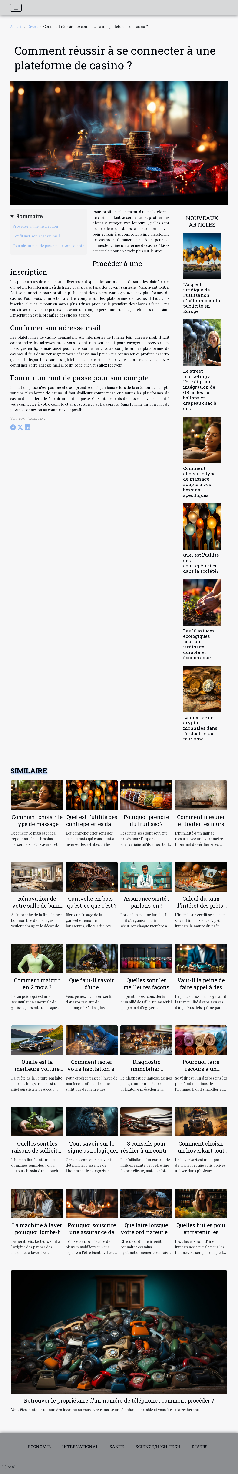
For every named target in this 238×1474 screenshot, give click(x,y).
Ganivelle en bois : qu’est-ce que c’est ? (91, 902)
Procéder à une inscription (35, 226)
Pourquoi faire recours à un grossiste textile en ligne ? (200, 1072)
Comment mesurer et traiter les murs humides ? (201, 823)
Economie (39, 1446)
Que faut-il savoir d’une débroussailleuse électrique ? (91, 991)
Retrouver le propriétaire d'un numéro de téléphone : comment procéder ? (119, 1400)
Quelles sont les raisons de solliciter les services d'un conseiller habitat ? (37, 1154)
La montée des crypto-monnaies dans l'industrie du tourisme (200, 728)
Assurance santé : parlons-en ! (146, 902)
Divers (32, 26)
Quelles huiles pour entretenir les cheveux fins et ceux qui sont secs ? (201, 1236)
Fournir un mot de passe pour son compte (48, 245)
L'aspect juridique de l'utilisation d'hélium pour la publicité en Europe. (201, 297)
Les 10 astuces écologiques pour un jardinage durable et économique (199, 644)
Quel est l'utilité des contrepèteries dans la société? (201, 563)
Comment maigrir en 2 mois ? (37, 984)
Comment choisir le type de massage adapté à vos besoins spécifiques (199, 481)
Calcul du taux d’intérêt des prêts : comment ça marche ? (200, 909)
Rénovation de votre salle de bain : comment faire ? (37, 905)
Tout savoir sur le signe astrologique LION (92, 1150)
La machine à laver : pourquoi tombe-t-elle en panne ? (37, 1232)
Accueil (16, 26)
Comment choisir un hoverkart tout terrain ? (201, 1150)
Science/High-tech (158, 1446)
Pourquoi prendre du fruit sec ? (146, 820)
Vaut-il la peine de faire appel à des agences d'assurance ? (201, 991)
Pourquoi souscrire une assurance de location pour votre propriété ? (92, 1236)
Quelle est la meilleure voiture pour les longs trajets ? (37, 1072)
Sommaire (29, 216)
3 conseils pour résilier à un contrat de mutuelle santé (146, 1150)
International (80, 1446)
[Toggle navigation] (16, 8)
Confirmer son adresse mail (36, 236)
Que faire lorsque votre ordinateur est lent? (146, 1232)
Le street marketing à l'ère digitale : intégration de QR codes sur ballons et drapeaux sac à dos (199, 389)
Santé (116, 1446)
